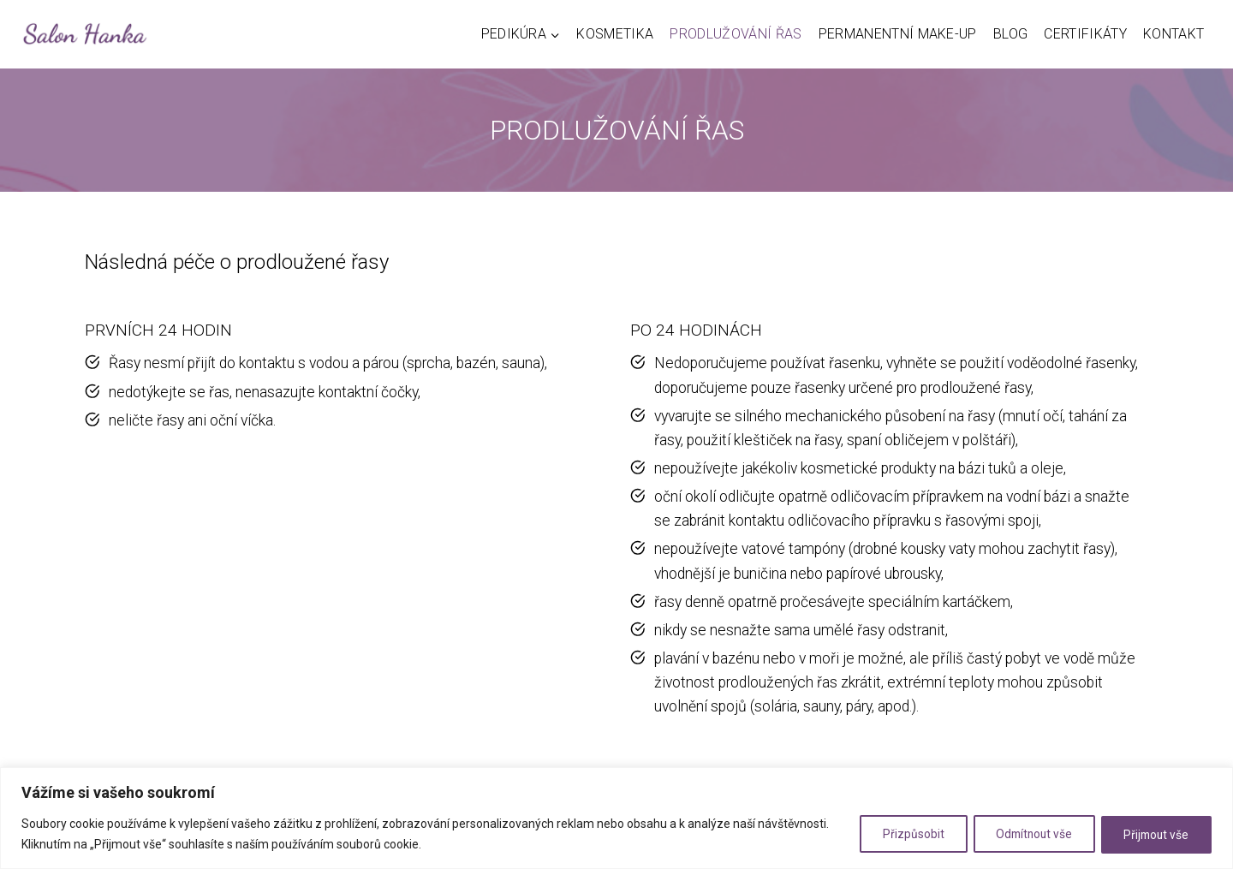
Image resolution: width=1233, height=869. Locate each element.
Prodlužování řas (735, 34)
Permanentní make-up (898, 34)
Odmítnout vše (1023, 834)
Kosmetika (614, 34)
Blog (1010, 34)
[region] (616, 818)
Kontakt (1173, 34)
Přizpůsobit (895, 834)
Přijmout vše (1153, 834)
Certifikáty (1085, 34)
